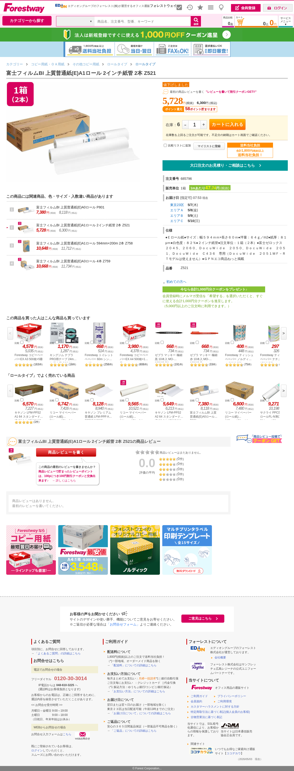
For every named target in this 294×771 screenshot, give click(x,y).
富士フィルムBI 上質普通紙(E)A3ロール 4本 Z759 (73, 261)
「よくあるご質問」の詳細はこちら (58, 653)
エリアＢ (177, 215)
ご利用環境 (224, 701)
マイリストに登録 (209, 146)
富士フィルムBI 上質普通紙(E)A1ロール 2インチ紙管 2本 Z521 (83, 225)
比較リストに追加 (179, 145)
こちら (67, 734)
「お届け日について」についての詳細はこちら (141, 713)
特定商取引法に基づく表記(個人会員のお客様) (220, 712)
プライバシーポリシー (231, 696)
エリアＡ (177, 210)
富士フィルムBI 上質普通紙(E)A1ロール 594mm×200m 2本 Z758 (84, 243)
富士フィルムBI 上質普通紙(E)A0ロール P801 (70, 207)
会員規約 (196, 701)
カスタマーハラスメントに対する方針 (215, 706)
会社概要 (220, 657)
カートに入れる (227, 124)
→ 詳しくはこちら (64, 480)
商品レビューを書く (66, 452)
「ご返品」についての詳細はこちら (134, 730)
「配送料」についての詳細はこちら (134, 665)
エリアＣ (177, 221)
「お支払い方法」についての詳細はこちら (138, 691)
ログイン (37, 750)
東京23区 (177, 205)
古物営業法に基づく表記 (206, 717)
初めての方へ (176, 282)
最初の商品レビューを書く (187, 91)
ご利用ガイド (199, 696)
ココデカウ (233, 753)
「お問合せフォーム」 (123, 624)
